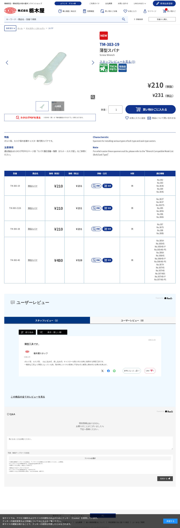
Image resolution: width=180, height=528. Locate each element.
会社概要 (108, 3)
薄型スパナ (32, 186)
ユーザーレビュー (133, 320)
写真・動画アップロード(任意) (18, 453)
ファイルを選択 (90, 458)
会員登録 (166, 3)
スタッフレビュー (47, 320)
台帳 (111, 11)
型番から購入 (162, 19)
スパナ (50, 28)
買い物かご (170, 10)
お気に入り (132, 11)
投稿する (165, 479)
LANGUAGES (139, 3)
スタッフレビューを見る (116, 61)
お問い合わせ (123, 3)
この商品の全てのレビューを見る (28, 396)
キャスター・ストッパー (35, 28)
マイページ (152, 11)
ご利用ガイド (94, 3)
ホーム (20, 28)
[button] (93, 62)
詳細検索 (139, 19)
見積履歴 (90, 11)
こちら (43, 521)
